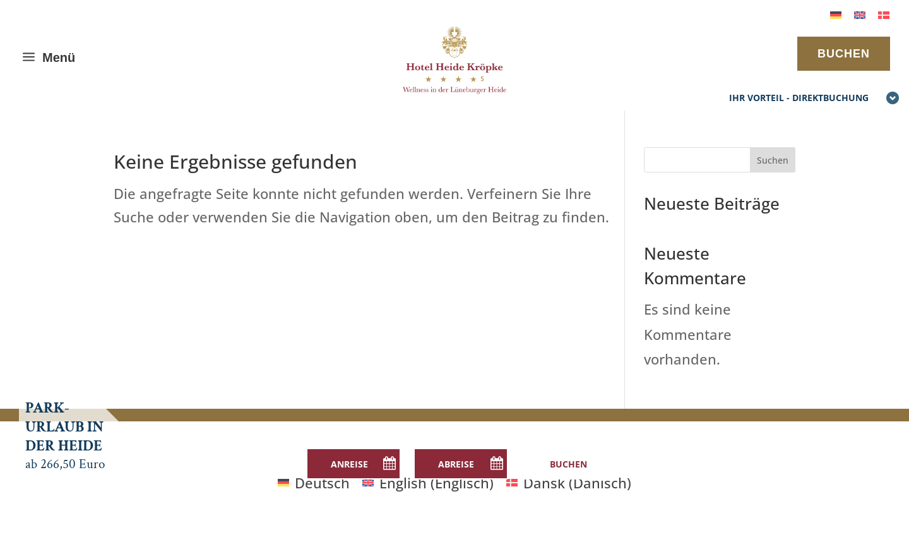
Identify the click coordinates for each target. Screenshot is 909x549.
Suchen (772, 160)
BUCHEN (843, 53)
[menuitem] (836, 13)
